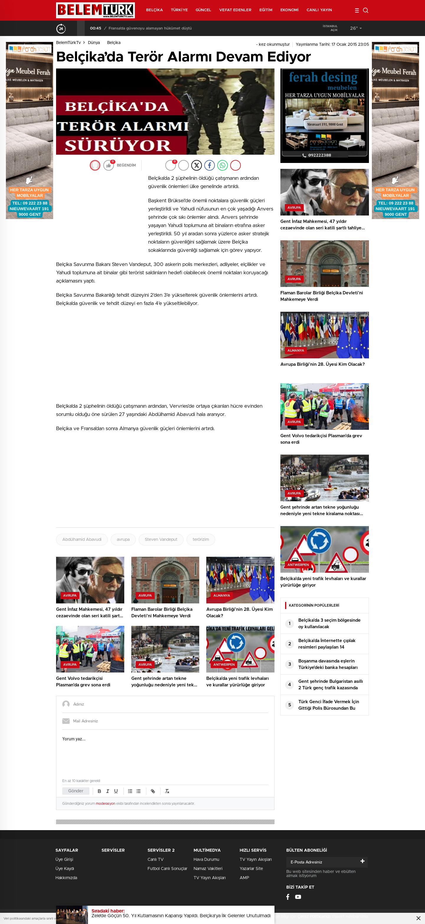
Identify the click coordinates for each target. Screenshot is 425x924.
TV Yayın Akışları (210, 878)
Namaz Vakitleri (208, 869)
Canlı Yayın (319, 10)
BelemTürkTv (68, 43)
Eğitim (266, 10)
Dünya (94, 43)
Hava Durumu (206, 860)
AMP (244, 878)
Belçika (154, 10)
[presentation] (73, 28)
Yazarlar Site (251, 869)
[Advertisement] (100, 213)
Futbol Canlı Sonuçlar (167, 869)
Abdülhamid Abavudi (82, 540)
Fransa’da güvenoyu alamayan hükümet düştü (150, 28)
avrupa (123, 540)
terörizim (201, 540)
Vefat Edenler (235, 10)
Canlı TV (156, 860)
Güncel (204, 10)
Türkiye (179, 10)
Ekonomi (289, 10)
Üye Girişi (64, 860)
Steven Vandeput (161, 540)
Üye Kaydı (64, 869)
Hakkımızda (66, 878)
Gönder (76, 791)
